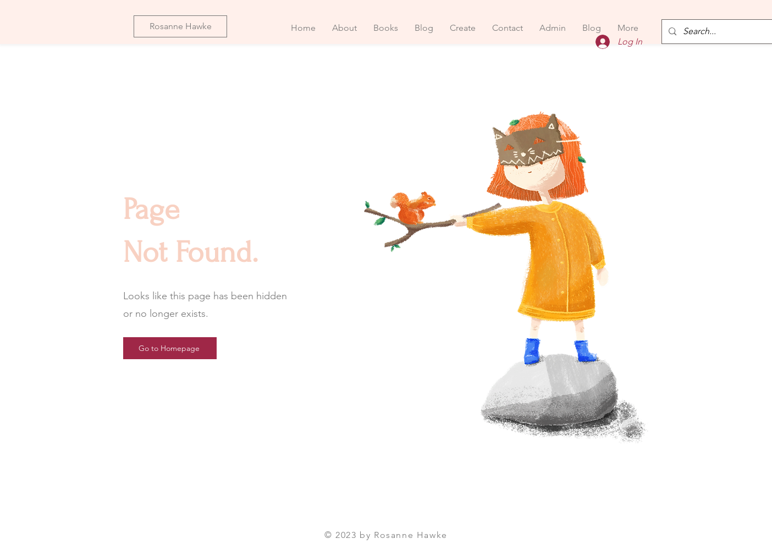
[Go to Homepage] (170, 348)
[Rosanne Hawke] (180, 26)
